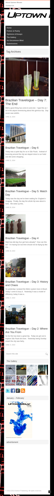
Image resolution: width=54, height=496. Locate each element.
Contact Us (10, 5)
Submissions (12, 44)
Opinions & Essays (14, 34)
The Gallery (11, 37)
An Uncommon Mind (15, 40)
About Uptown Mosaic (14, 2)
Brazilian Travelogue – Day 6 (22, 147)
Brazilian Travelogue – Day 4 (22, 238)
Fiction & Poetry (13, 31)
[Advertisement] (27, 464)
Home (9, 28)
